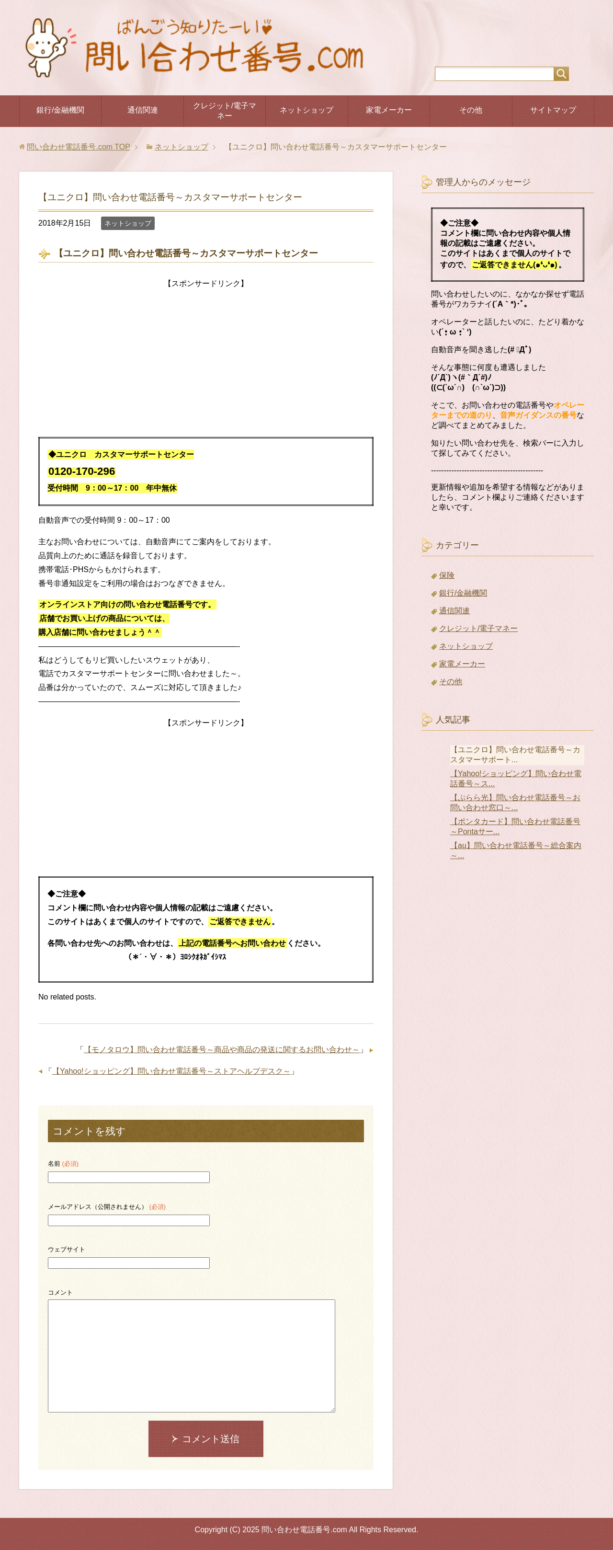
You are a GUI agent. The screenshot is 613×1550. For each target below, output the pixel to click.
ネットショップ (306, 110)
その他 (470, 110)
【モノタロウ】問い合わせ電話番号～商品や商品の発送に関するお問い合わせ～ (222, 1049)
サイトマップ (553, 110)
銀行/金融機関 (60, 110)
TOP (78, 147)
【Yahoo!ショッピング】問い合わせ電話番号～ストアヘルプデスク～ (171, 1071)
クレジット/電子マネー (224, 111)
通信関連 (142, 110)
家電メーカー (389, 110)
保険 (446, 575)
